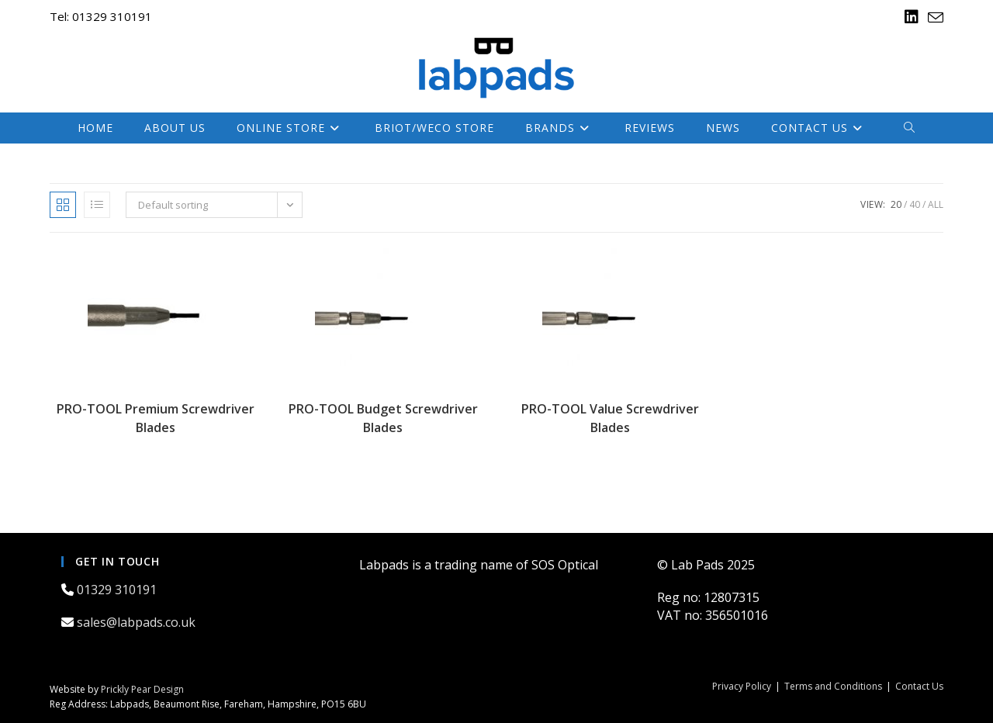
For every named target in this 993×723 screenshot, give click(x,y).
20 (896, 204)
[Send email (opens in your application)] (933, 17)
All (935, 204)
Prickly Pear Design (142, 689)
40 (914, 204)
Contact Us (919, 686)
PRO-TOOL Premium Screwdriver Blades (155, 418)
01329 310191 (118, 589)
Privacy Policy (741, 686)
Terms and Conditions (833, 686)
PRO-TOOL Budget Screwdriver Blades (383, 418)
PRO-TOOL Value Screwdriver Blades (610, 418)
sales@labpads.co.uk (138, 622)
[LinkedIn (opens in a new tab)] (911, 17)
